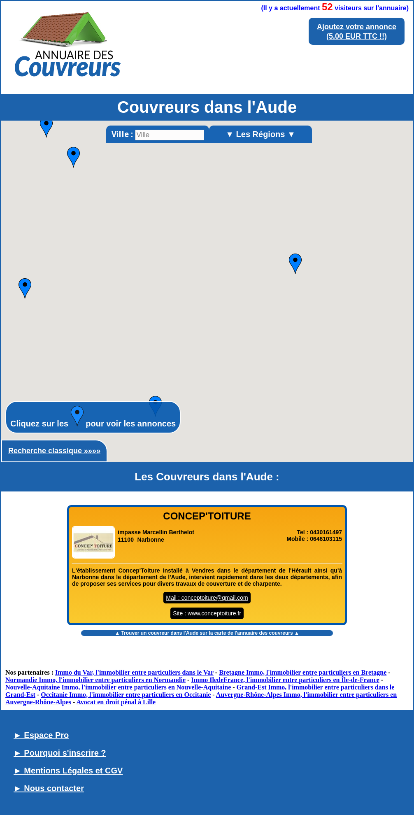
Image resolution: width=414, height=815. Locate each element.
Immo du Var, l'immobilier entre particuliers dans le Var (134, 672)
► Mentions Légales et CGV (68, 770)
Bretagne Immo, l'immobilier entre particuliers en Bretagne (302, 672)
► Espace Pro (41, 735)
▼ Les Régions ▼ (260, 134)
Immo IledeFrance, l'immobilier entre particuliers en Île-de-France (285, 679)
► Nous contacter (49, 788)
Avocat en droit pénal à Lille (116, 702)
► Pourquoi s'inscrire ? (60, 752)
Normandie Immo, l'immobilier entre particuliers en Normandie (95, 679)
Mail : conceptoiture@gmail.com (207, 597)
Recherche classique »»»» (54, 451)
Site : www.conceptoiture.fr (207, 613)
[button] (295, 264)
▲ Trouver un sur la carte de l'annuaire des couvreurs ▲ (207, 633)
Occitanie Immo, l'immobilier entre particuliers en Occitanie (126, 694)
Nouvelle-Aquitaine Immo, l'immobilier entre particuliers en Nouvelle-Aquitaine (118, 687)
